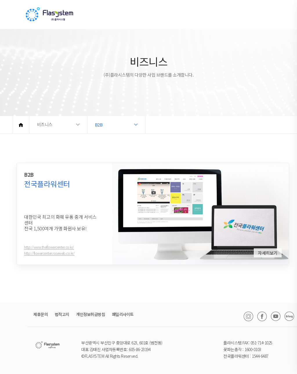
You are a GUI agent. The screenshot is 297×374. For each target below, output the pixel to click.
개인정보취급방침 (90, 314)
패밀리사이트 (123, 314)
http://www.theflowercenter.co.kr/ (49, 250)
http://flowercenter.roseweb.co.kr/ (49, 256)
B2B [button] (99, 125)
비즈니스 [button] (44, 125)
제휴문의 (40, 314)
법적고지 (62, 314)
